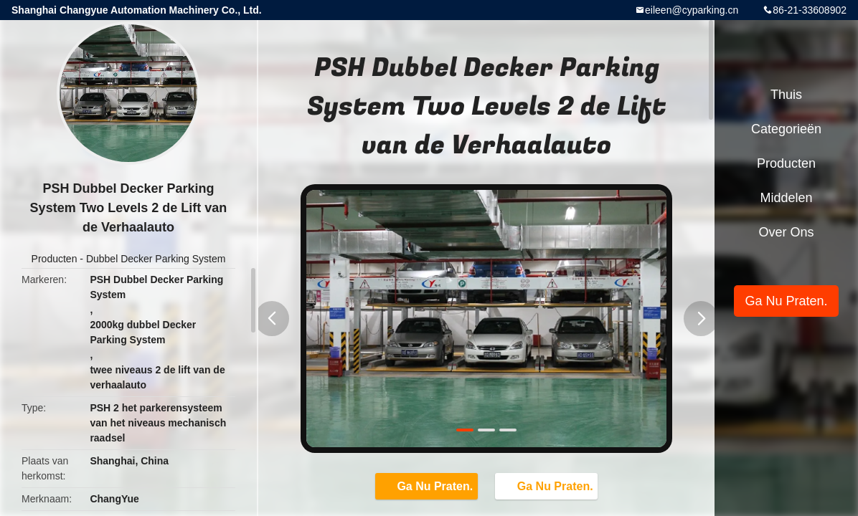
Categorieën (786, 129)
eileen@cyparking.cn (691, 10)
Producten (54, 258)
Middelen (786, 198)
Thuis (786, 94)
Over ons (786, 232)
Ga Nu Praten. (427, 485)
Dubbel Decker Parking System (156, 258)
